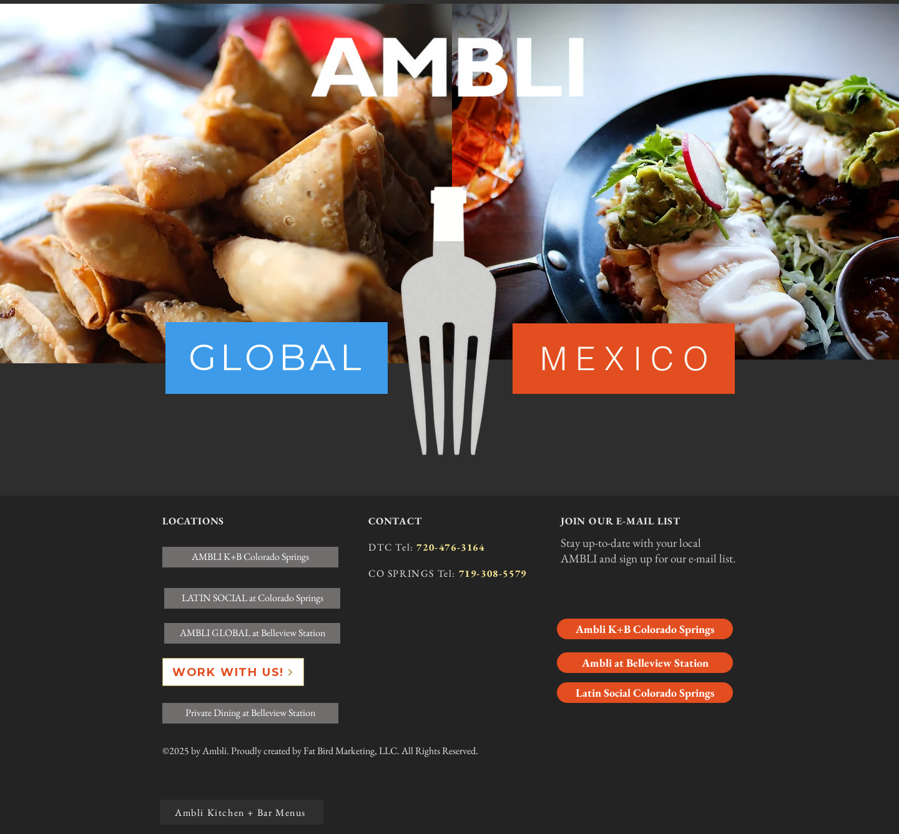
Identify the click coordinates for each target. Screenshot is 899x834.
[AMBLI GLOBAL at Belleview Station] (252, 633)
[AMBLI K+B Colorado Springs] (250, 557)
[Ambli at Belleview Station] (645, 662)
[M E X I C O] (624, 358)
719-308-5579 (493, 573)
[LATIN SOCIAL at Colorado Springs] (252, 598)
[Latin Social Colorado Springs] (645, 692)
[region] (276, 358)
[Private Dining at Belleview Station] (250, 713)
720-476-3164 (450, 547)
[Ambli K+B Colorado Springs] (645, 629)
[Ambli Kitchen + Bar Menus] (241, 812)
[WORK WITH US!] (233, 672)
